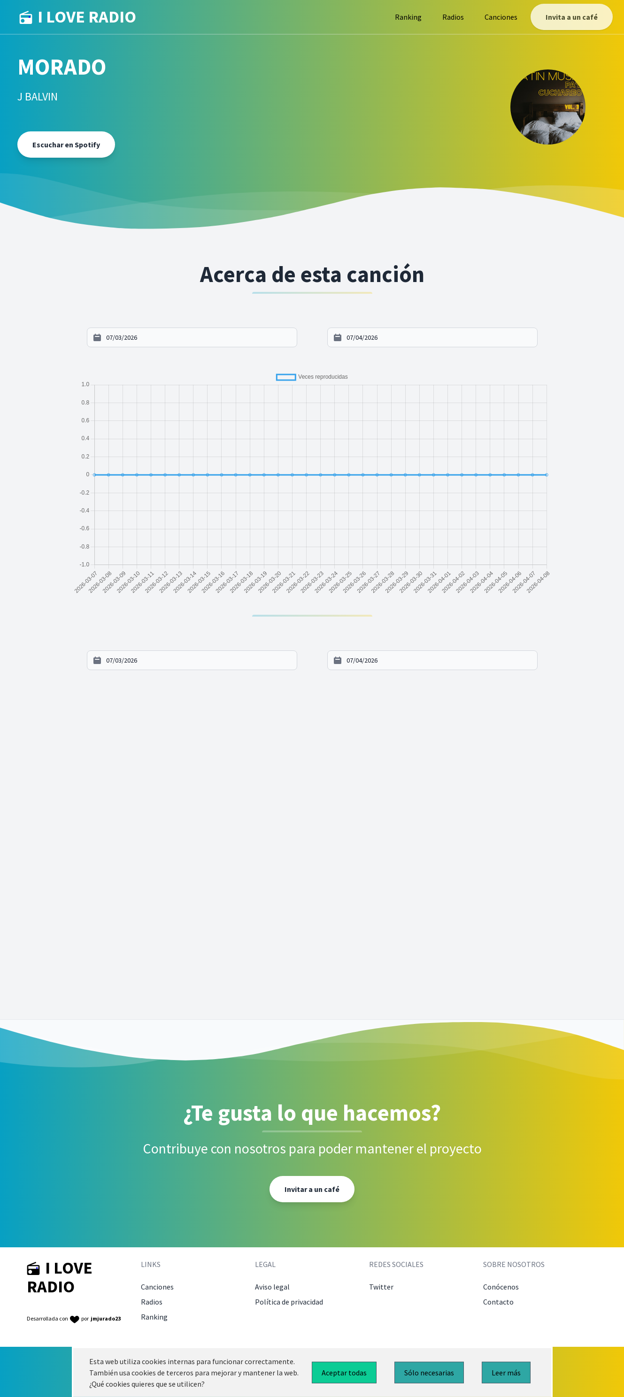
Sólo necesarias (429, 1372)
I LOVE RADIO (77, 17)
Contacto (498, 1301)
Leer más (506, 1372)
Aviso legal (272, 1286)
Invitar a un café (312, 1189)
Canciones (501, 17)
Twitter (381, 1286)
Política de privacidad (289, 1301)
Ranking (408, 17)
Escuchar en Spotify (66, 144)
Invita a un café (572, 17)
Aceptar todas (344, 1372)
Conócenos (501, 1286)
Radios (453, 17)
